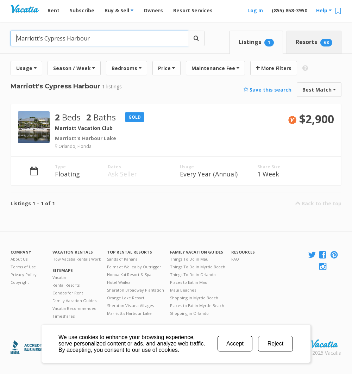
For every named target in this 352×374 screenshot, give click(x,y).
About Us (19, 259)
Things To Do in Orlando (193, 274)
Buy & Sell (119, 10)
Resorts (314, 42)
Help (324, 10)
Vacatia (59, 277)
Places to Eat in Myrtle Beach (197, 305)
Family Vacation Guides (74, 300)
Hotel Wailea (119, 282)
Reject (275, 344)
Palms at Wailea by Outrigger (134, 266)
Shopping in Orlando (189, 313)
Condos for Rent (67, 292)
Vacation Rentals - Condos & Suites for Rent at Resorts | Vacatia (25, 9)
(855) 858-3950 (289, 10)
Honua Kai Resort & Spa (129, 274)
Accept (235, 344)
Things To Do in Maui (189, 259)
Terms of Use (23, 266)
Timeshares (63, 316)
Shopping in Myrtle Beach (194, 297)
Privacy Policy (24, 274)
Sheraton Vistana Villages (130, 305)
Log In (255, 10)
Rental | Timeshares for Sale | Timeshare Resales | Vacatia (324, 343)
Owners (153, 10)
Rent (53, 10)
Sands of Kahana (122, 259)
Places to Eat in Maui (189, 282)
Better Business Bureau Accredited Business (29, 347)
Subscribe (82, 10)
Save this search (267, 89)
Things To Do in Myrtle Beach (197, 266)
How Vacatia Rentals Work (76, 259)
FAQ (235, 259)
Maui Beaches (183, 290)
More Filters (273, 68)
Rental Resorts (66, 285)
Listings (256, 42)
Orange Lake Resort (125, 297)
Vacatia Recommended (74, 308)
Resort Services (193, 10)
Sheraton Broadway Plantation (135, 290)
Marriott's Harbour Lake (129, 313)
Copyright (20, 282)
